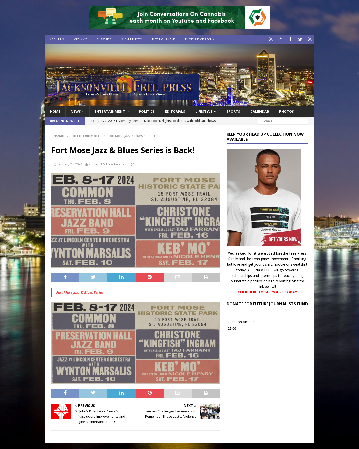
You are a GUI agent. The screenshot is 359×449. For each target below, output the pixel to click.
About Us (57, 39)
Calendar (259, 111)
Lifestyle (204, 111)
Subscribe (104, 39)
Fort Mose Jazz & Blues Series (79, 291)
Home (55, 111)
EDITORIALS (175, 111)
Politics (147, 111)
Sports (233, 111)
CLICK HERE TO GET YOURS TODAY (267, 291)
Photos (286, 111)
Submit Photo (131, 39)
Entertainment (109, 111)
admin (93, 164)
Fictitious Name (163, 39)
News (76, 111)
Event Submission (198, 39)
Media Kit (80, 39)
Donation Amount (241, 321)
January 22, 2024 (70, 164)
